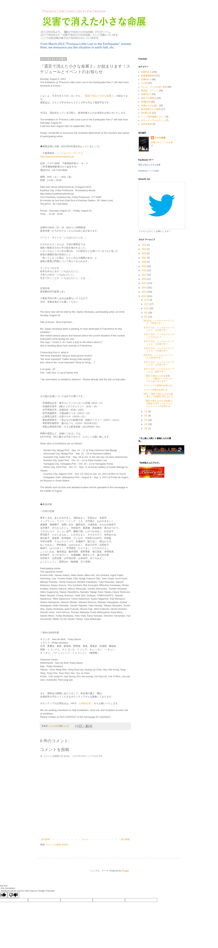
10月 (146, 308)
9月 (146, 312)
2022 (144, 253)
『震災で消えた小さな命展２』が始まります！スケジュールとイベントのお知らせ (159, 403)
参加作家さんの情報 (151, 109)
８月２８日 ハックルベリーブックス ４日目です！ (159, 349)
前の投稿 (125, 839)
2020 (144, 262)
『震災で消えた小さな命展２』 (99, 95)
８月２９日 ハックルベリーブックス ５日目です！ (159, 342)
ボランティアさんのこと (153, 120)
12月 (146, 300)
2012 (144, 296)
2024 (144, 245)
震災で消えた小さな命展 (149, 165)
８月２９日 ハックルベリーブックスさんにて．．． (159, 335)
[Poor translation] (13, 895)
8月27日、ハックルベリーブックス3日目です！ (158, 356)
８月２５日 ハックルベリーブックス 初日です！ (159, 370)
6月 (146, 415)
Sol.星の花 (146, 113)
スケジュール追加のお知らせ (158, 385)
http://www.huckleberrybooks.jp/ (57, 156)
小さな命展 (160, 137)
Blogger (125, 870)
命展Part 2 (146, 72)
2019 (144, 266)
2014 (144, 287)
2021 (144, 257)
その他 (144, 83)
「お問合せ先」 (85, 703)
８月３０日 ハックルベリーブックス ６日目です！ (159, 328)
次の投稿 (45, 839)
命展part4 (145, 101)
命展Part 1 (146, 94)
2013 (144, 292)
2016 (144, 279)
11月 (146, 304)
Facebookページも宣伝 (148, 171)
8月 (146, 317)
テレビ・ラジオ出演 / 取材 (154, 87)
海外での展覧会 (148, 98)
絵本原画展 (146, 124)
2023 (144, 249)
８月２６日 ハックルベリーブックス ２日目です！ (159, 363)
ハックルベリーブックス (70, 153)
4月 (146, 424)
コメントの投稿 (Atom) (57, 844)
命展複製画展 (147, 75)
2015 (144, 283)
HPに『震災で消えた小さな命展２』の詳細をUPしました (158, 395)
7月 (146, 411)
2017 (144, 275)
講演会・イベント (150, 90)
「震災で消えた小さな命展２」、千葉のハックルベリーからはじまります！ (158, 378)
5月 (146, 420)
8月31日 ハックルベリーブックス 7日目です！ (159, 322)
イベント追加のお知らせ (156, 389)
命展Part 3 (146, 79)
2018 (144, 270)
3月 (146, 428)
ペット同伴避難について (153, 116)
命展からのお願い (150, 105)
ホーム (85, 839)
